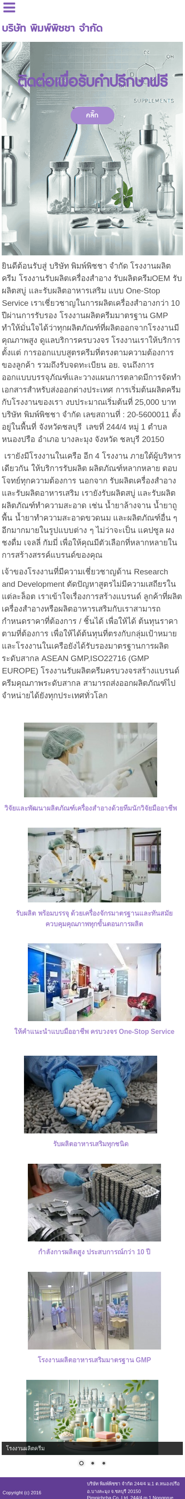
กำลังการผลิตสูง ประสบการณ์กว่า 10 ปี (94, 1252)
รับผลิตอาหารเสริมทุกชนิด (90, 1144)
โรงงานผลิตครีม (25, 1448)
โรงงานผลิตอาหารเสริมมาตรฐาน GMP (94, 1360)
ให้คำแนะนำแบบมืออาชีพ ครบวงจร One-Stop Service (94, 1031)
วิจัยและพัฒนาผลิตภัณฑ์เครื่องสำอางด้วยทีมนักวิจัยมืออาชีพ (90, 808)
